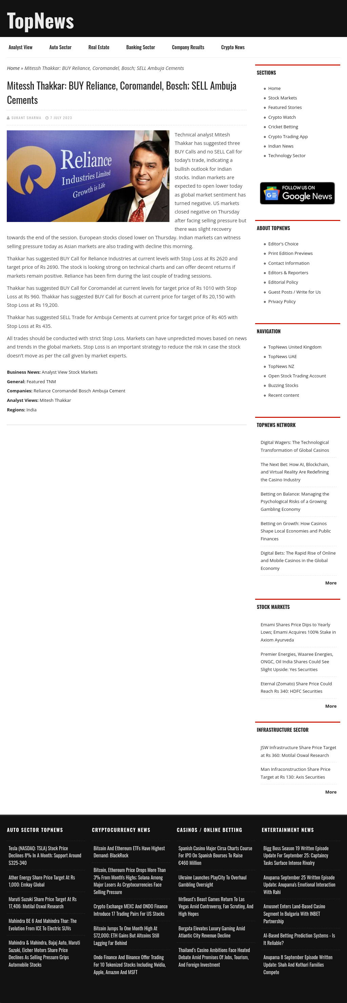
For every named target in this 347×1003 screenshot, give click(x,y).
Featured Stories (285, 107)
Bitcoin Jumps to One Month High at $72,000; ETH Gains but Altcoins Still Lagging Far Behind (126, 935)
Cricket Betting (283, 127)
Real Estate (98, 47)
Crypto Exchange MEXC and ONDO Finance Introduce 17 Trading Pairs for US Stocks (131, 910)
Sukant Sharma (26, 117)
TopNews (40, 19)
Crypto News (233, 47)
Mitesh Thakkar (55, 400)
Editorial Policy (283, 282)
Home (13, 68)
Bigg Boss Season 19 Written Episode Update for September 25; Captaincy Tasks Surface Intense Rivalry (295, 855)
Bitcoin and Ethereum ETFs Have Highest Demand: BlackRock (129, 851)
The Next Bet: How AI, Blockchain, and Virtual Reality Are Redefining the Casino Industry (295, 472)
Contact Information (289, 263)
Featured (35, 381)
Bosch (85, 391)
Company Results (188, 47)
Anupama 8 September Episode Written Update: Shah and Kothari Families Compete (297, 964)
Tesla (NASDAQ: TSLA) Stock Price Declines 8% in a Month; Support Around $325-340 (44, 855)
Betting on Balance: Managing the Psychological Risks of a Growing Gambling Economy (295, 501)
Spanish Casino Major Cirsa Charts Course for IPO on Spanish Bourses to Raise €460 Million (215, 855)
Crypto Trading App (288, 136)
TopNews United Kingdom (295, 347)
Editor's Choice (283, 244)
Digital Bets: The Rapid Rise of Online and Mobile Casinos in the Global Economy (298, 560)
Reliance (42, 391)
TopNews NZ (281, 366)
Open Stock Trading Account (297, 376)
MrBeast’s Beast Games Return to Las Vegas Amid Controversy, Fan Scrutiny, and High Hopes (216, 906)
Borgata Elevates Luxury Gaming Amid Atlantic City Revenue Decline (212, 932)
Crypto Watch (282, 117)
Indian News (281, 146)
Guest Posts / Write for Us (294, 292)
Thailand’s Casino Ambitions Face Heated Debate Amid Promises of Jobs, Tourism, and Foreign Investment (214, 957)
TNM (51, 381)
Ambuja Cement (109, 391)
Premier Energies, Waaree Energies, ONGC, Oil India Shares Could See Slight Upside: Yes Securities (297, 661)
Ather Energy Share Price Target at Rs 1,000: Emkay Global (41, 881)
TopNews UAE (282, 356)
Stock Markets (83, 372)
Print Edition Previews (290, 253)
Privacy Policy (282, 301)
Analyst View (20, 47)
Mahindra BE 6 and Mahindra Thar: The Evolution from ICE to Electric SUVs (42, 924)
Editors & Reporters (288, 273)
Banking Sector (140, 47)
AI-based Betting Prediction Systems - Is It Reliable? (299, 939)
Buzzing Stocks (283, 385)
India (31, 410)
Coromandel (65, 391)
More (331, 583)
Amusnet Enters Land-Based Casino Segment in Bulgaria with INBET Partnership (294, 913)
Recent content (283, 395)
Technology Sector (287, 155)
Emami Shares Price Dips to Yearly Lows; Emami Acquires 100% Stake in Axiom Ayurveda (298, 632)
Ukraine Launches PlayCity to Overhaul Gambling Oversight (213, 881)
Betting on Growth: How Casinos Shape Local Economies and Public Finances (296, 531)
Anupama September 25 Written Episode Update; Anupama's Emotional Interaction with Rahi (299, 884)
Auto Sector (60, 47)
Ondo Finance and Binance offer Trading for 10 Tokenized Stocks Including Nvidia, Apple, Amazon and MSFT (130, 964)
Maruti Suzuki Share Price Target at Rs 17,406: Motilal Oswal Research (42, 902)
